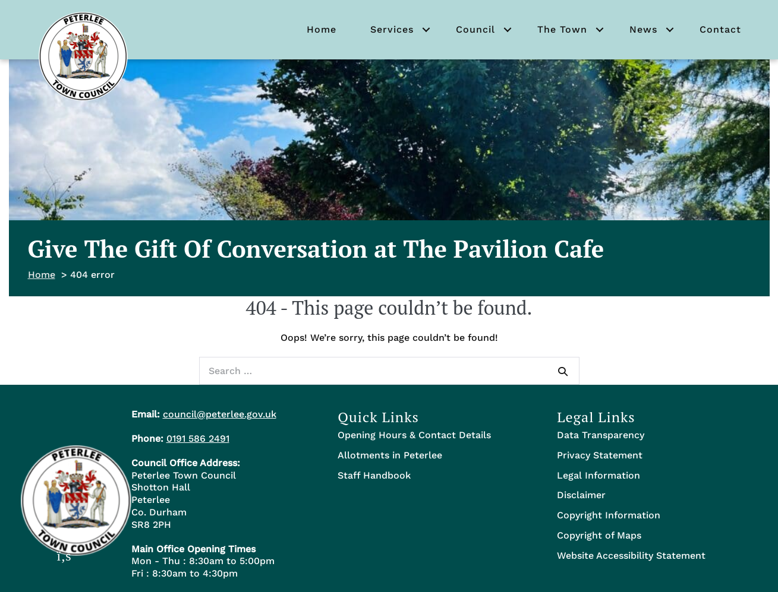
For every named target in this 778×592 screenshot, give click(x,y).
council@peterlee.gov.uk (219, 414)
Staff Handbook (374, 475)
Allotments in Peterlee (390, 455)
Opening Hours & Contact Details (414, 435)
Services (392, 29)
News (643, 29)
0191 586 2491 (197, 438)
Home (321, 29)
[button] (426, 30)
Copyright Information (608, 515)
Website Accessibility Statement (631, 555)
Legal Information (598, 475)
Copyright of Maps (599, 535)
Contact (720, 29)
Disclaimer (581, 495)
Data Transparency (600, 435)
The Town (562, 29)
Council (475, 29)
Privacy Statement (599, 455)
